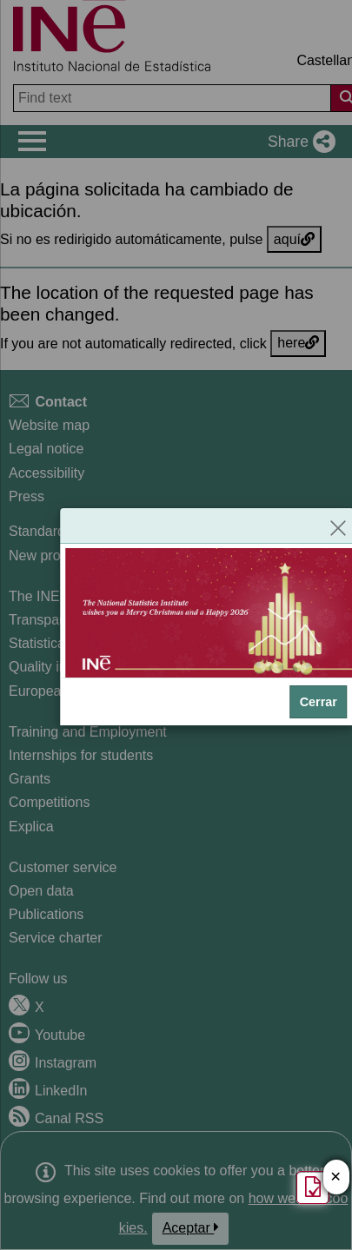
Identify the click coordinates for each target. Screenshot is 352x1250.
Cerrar (318, 702)
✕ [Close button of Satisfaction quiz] (336, 1177)
